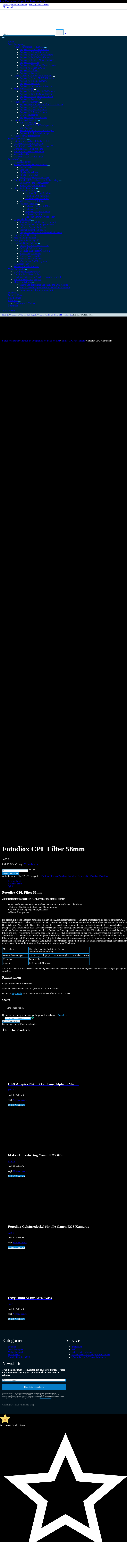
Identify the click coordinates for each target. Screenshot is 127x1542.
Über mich (13, 305)
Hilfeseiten (13, 300)
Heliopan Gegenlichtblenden (33, 227)
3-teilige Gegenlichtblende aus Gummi (38, 222)
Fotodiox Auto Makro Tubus (27, 274)
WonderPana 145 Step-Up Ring (28, 149)
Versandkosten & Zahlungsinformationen (90, 875)
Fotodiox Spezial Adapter (26, 120)
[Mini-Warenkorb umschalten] (65, 32)
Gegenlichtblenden (22, 219)
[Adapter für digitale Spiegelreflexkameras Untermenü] (54, 76)
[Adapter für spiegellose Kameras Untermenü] (45, 47)
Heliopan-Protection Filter (37, 211)
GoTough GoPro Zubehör (26, 243)
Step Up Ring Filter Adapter (33, 185)
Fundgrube (13, 292)
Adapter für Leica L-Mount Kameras (37, 60)
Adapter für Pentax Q (30, 73)
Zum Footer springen (35, 1)
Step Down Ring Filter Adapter (34, 183)
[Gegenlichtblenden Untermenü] (32, 220)
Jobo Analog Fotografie (25, 237)
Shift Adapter (26, 128)
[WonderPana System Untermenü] (28, 139)
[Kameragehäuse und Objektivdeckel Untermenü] (49, 165)
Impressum (76, 867)
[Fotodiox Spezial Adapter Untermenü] (39, 120)
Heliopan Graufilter (34, 214)
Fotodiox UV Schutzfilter (37, 196)
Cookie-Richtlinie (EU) (19, 877)
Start (4, 340)
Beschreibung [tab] (14, 401)
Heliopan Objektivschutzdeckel (34, 177)
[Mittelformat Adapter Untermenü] (35, 89)
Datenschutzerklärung (81, 872)
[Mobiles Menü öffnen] (3, 37)
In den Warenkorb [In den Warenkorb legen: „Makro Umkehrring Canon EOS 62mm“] (16, 696)
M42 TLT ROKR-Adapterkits (39, 125)
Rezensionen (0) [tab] (15, 404)
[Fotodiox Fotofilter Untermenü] (38, 191)
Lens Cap (24, 169)
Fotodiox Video (15, 295)
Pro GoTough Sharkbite (31, 256)
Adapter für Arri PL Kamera (33, 107)
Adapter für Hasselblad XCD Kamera (37, 91)
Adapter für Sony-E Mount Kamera (36, 54)
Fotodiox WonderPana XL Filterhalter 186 (33, 146)
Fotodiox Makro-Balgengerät (27, 279)
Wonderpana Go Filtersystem (33, 261)
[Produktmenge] (15, 391)
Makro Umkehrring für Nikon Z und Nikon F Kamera (45, 287)
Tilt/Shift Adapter (28, 122)
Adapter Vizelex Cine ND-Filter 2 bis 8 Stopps (41, 104)
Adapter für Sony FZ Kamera (33, 117)
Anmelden (62, 535)
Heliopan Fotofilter (28, 203)
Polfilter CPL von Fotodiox (38, 193)
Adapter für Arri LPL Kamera (33, 109)
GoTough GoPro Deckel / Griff (34, 245)
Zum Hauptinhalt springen (12, 1)
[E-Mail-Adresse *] (34, 900)
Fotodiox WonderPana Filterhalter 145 (32, 141)
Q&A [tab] (10, 406)
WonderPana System (17, 138)
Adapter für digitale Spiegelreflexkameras (33, 75)
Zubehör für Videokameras (26, 266)
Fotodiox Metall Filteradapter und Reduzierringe (36, 180)
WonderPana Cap (22, 154)
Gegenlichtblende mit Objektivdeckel (37, 224)
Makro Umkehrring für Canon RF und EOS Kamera (44, 285)
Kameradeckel (26, 167)
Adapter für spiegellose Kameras (29, 47)
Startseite (5, 315)
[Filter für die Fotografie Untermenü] (37, 188)
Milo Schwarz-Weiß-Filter (32, 201)
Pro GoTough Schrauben (31, 258)
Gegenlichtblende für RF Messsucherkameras (41, 232)
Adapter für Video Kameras (27, 102)
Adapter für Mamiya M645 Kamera (36, 96)
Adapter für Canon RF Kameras (34, 49)
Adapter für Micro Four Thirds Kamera (38, 65)
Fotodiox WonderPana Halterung (29, 151)
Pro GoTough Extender (30, 253)
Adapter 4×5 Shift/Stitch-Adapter (35, 133)
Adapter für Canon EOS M (32, 68)
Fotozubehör (14, 159)
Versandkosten (31, 384)
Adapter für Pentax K (30, 83)
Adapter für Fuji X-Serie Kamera (35, 57)
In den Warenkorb (10, 394)
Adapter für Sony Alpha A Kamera (36, 86)
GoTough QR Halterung (31, 248)
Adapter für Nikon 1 (29, 70)
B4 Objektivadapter (29, 115)
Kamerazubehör (21, 264)
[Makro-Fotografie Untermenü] (26, 269)
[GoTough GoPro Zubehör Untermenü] (39, 243)
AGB (73, 869)
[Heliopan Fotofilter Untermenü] (38, 204)
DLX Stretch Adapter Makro (27, 271)
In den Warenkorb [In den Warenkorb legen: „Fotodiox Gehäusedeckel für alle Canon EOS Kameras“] (16, 768)
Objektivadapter (15, 44)
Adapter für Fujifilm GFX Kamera (36, 94)
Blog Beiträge (14, 298)
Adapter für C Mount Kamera (33, 112)
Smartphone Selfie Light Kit (27, 240)
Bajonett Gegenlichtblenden (33, 230)
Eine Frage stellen (11, 541)
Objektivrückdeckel (29, 175)
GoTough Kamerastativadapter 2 (35, 251)
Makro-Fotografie (16, 269)
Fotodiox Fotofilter (28, 190)
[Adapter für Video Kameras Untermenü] (41, 102)
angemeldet (17, 514)
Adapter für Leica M (29, 62)
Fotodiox (72, 396)
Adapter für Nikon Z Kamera (33, 52)
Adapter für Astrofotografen (27, 136)
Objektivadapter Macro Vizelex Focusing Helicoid (37, 277)
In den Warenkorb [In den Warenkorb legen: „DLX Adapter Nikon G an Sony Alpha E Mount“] (16, 625)
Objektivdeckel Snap (29, 172)
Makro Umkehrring (23, 282)
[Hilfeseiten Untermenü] (19, 301)
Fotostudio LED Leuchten (26, 235)
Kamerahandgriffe (22, 162)
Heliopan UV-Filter (34, 209)
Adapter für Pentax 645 (30, 99)
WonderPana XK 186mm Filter (28, 156)
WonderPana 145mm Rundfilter (28, 143)
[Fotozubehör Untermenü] (21, 160)
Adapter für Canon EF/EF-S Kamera (37, 78)
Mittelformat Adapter (24, 88)
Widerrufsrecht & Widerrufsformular (88, 877)
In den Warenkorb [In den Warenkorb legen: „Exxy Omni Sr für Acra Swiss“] (16, 839)
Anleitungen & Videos (24, 303)
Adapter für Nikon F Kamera (33, 81)
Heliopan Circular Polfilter (37, 206)
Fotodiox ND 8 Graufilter (37, 198)
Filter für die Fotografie (25, 188)
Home (11, 41)
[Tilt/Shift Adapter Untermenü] (37, 123)
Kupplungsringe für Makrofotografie (37, 290)
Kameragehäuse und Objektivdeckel (31, 164)
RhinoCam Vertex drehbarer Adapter (37, 130)
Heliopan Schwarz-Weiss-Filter (40, 217)
